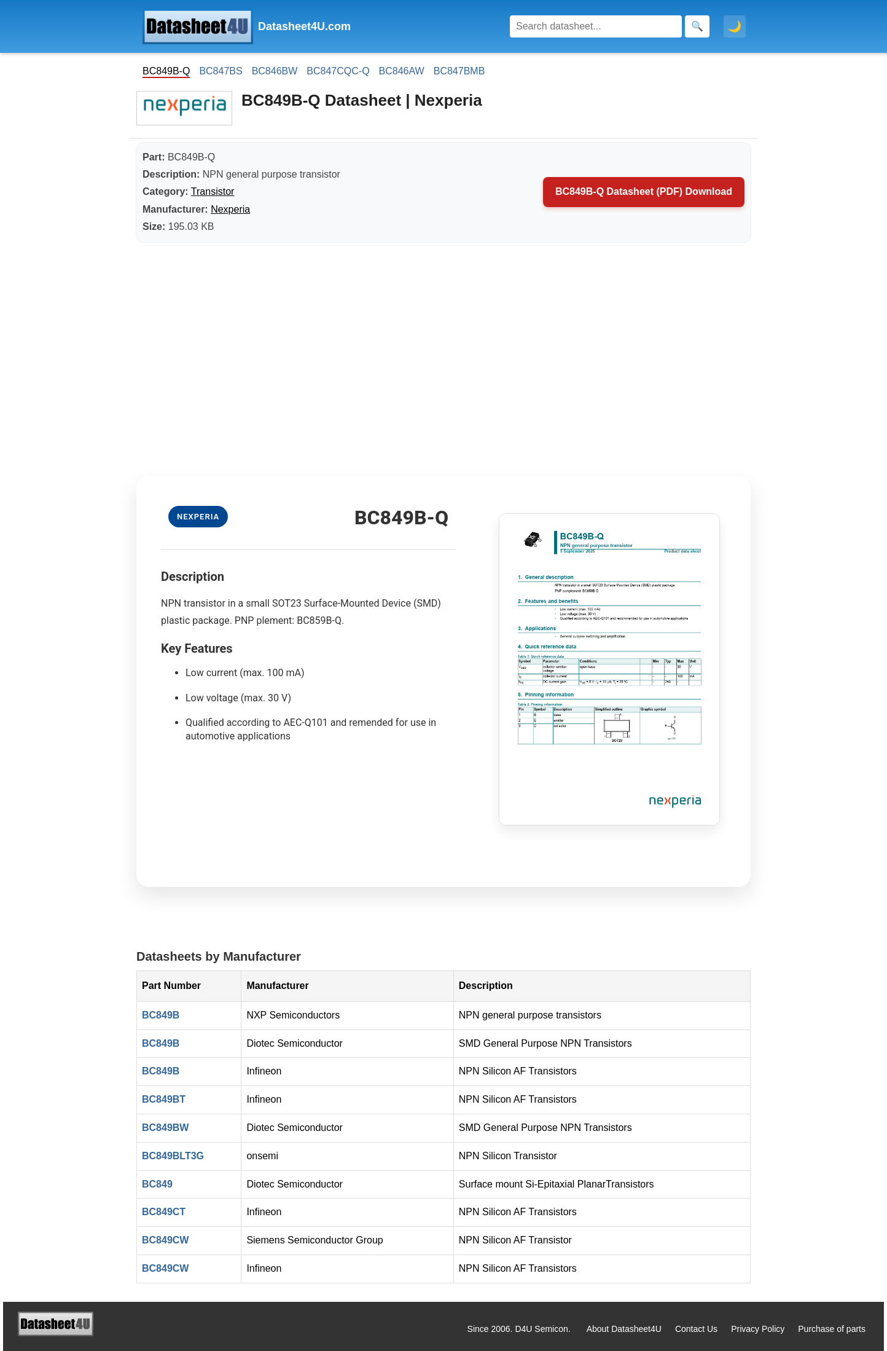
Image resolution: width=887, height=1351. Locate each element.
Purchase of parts (832, 1329)
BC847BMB (459, 71)
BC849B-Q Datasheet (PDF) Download (643, 191)
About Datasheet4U (624, 1329)
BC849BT (164, 1099)
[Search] (596, 26)
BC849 (157, 1184)
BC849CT (164, 1212)
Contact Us (696, 1329)
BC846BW (275, 71)
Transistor (213, 191)
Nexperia (230, 209)
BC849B (160, 1015)
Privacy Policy (757, 1329)
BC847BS (220, 71)
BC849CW (165, 1240)
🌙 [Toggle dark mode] (734, 26)
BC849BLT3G (173, 1156)
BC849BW (165, 1127)
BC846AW (401, 71)
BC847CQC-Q (338, 71)
